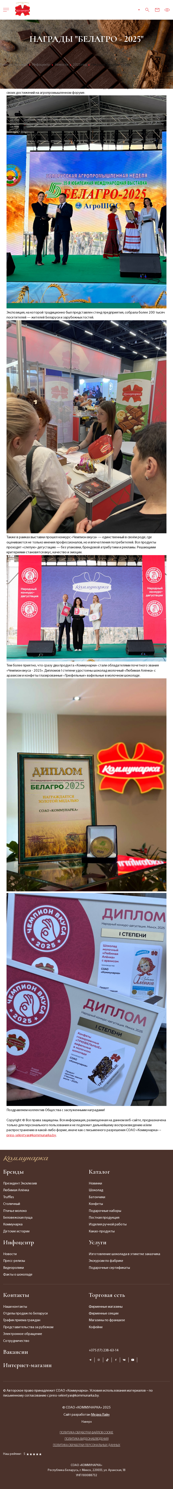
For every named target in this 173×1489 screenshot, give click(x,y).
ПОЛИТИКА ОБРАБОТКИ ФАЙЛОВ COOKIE (86, 1432)
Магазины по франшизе (107, 1320)
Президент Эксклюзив (20, 1183)
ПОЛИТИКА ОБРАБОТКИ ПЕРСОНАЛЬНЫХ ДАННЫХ (86, 1445)
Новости (10, 1254)
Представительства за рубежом (28, 1327)
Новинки (95, 1183)
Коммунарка (13, 1224)
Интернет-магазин (27, 1365)
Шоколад (96, 1190)
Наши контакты (15, 1307)
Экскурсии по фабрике (106, 1261)
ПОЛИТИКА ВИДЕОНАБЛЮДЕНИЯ (87, 1439)
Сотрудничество (16, 1341)
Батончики (97, 1197)
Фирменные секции (103, 1313)
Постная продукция (104, 1218)
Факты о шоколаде (17, 1274)
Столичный (11, 1204)
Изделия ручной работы (108, 1224)
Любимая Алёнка (16, 1190)
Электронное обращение (22, 1334)
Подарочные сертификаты (109, 1268)
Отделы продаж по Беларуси (25, 1313)
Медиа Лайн (100, 1415)
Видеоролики (13, 1268)
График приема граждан (21, 1320)
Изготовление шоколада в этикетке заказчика (124, 1254)
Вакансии (15, 1352)
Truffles (8, 1197)
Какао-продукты (102, 1231)
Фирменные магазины (106, 1307)
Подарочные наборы (105, 1211)
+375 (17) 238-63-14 (104, 1350)
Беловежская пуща (17, 1218)
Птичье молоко (15, 1211)
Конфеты (96, 1204)
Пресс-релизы (14, 1261)
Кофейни (95, 1327)
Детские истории (16, 1231)
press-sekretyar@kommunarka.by (31, 1135)
